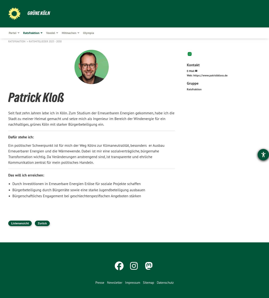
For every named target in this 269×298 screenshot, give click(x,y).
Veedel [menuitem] (50, 33)
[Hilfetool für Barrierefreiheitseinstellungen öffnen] (263, 154)
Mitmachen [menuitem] (69, 33)
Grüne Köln (39, 13)
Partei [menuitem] (12, 33)
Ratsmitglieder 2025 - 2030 (45, 41)
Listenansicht (20, 223)
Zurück (42, 223)
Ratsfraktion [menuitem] (31, 33)
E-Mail (190, 71)
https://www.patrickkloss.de (210, 75)
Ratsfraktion (17, 41)
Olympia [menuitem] (88, 33)
